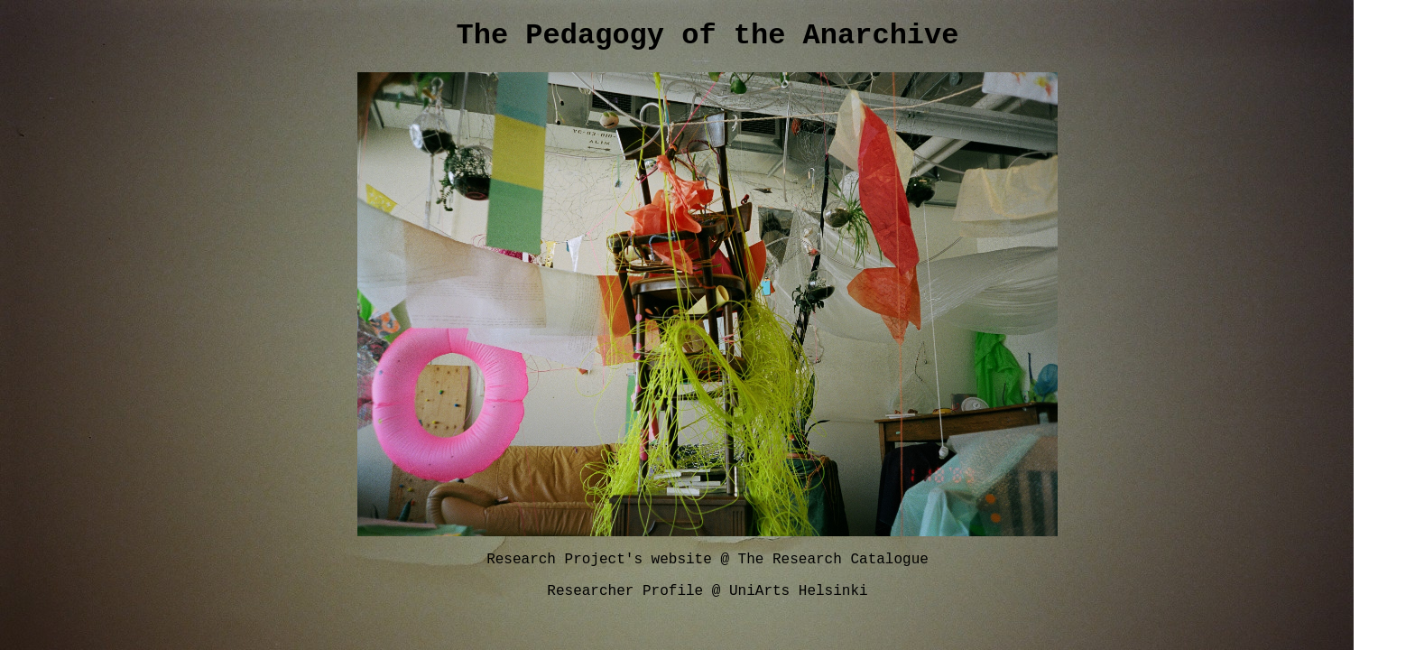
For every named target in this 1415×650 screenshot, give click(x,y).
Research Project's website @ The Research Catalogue (707, 566)
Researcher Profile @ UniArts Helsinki (707, 600)
